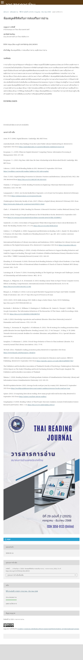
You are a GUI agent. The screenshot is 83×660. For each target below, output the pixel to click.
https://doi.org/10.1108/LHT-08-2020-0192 (32, 179)
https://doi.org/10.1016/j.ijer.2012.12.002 (17, 286)
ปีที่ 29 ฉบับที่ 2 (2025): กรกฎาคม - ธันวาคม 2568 (35, 12)
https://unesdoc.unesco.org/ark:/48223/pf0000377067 (55, 361)
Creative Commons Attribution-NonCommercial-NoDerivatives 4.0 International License (48, 629)
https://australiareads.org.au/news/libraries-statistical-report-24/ (41, 147)
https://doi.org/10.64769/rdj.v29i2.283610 (23, 44)
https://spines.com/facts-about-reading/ (32, 396)
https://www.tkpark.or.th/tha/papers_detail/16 (19, 353)
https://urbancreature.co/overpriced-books (26, 196)
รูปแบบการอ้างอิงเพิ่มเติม (15, 575)
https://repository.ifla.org (67, 245)
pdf (9, 539)
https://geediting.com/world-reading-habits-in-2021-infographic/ (26, 171)
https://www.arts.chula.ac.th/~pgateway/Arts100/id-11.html (23, 204)
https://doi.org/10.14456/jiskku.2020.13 (41, 405)
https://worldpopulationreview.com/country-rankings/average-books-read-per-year (40, 388)
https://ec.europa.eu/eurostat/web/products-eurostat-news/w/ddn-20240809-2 (34, 217)
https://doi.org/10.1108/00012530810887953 (25, 314)
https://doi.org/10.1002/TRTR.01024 (45, 226)
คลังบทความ (14, 12)
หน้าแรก (6, 12)
